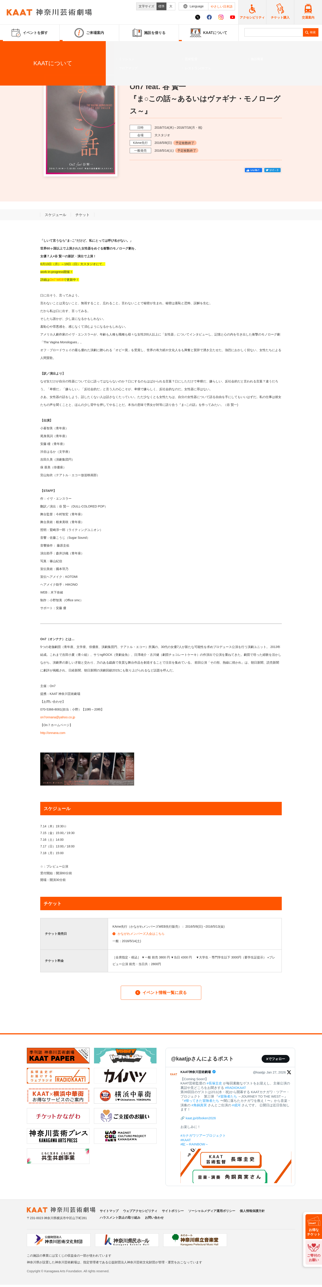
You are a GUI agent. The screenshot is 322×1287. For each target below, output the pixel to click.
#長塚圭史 (214, 1083)
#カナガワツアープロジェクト (203, 1135)
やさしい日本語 (222, 6)
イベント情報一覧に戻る (161, 992)
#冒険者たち (227, 1096)
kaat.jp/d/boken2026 (201, 1118)
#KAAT (185, 1140)
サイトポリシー (173, 1211)
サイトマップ (109, 1211)
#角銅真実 (199, 1105)
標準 (161, 6)
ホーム (11, 46)
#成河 (236, 1105)
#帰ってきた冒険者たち (201, 1101)
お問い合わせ (154, 1217)
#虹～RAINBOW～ (194, 1144)
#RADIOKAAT (235, 1088)
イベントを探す (28, 46)
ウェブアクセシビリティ (140, 1211)
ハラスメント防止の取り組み (120, 1217)
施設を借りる (149, 33)
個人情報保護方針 (252, 1211)
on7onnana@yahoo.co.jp (57, 717)
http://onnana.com (52, 733)
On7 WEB (57, 279)
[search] (273, 32)
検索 (313, 32)
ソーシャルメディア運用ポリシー (211, 1211)
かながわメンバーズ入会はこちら (138, 934)
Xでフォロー (275, 1059)
